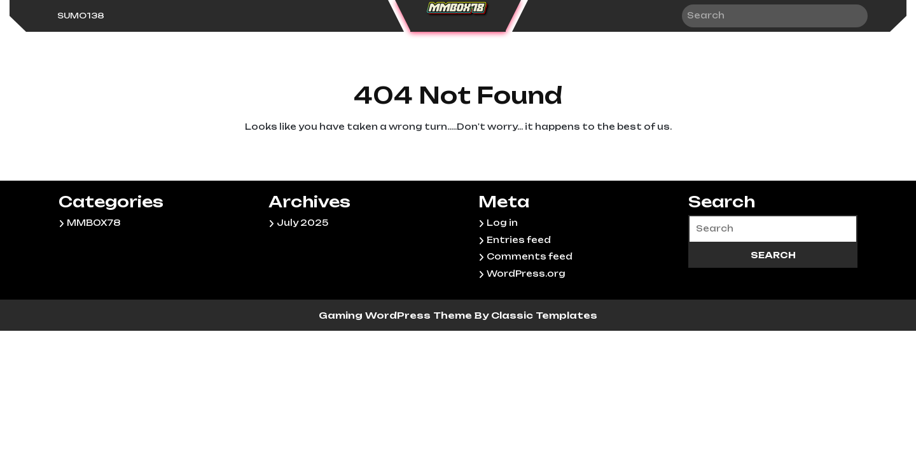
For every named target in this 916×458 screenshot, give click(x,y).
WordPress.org (526, 273)
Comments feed (529, 256)
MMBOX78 (93, 223)
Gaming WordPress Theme (397, 315)
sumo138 (80, 15)
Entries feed (519, 240)
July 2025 (302, 223)
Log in (502, 223)
